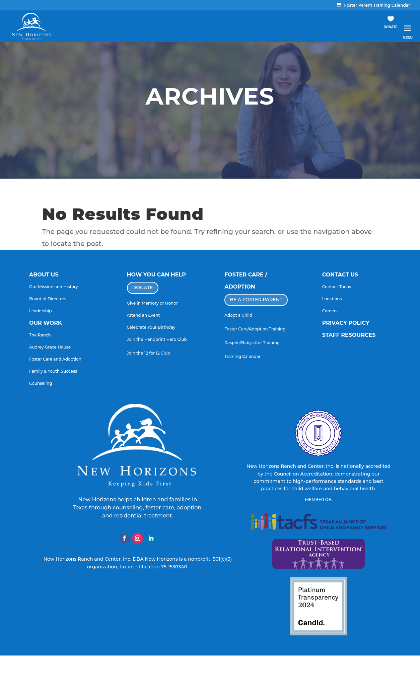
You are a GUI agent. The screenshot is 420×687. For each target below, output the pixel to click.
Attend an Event (143, 315)
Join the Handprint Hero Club (157, 339)
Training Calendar (242, 356)
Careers (330, 310)
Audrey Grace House (50, 347)
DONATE (142, 288)
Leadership (40, 310)
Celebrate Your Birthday (151, 327)
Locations (332, 298)
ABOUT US (44, 274)
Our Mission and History (53, 286)
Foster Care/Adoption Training (255, 328)
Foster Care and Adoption (55, 359)
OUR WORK (45, 323)
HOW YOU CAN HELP (156, 274)
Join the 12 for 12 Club (148, 353)
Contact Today (336, 286)
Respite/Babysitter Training (252, 342)
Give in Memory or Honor (152, 303)
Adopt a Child (238, 315)
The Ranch (40, 334)
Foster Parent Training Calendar (377, 5)
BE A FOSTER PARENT (256, 300)
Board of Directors (47, 298)
